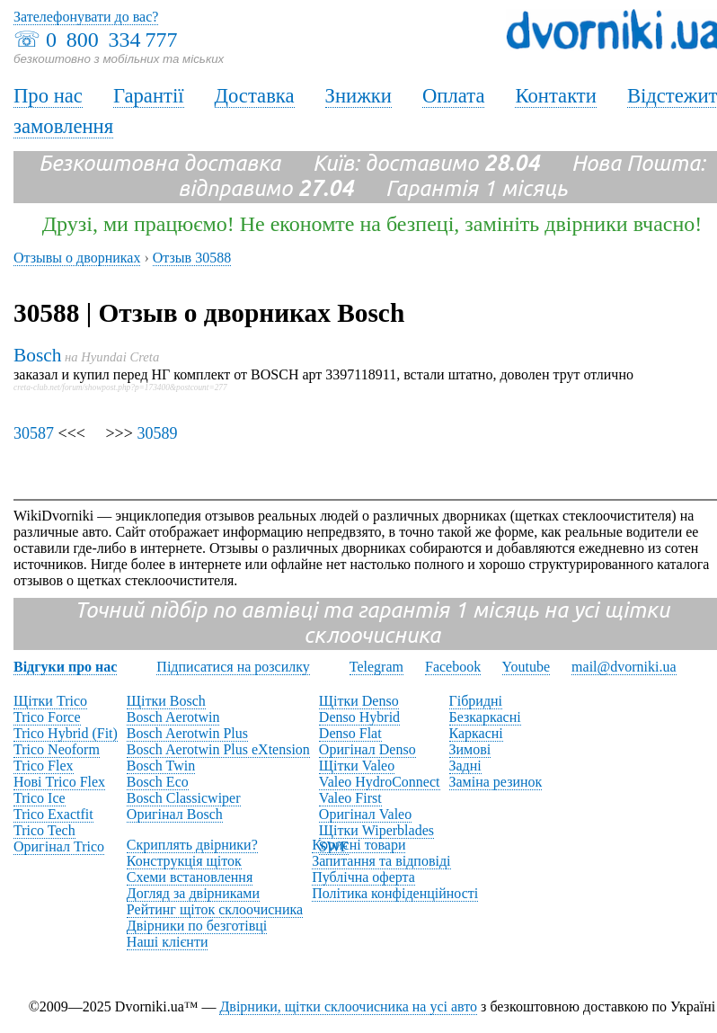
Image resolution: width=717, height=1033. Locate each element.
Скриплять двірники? (192, 844)
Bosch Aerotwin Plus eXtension (218, 749)
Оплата (453, 96)
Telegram (376, 666)
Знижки (358, 96)
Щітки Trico (50, 700)
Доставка (255, 96)
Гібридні (476, 700)
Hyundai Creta (120, 357)
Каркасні (476, 733)
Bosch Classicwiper (184, 798)
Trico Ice (39, 798)
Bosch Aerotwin (173, 717)
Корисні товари (358, 844)
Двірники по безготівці (197, 925)
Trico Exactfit (53, 814)
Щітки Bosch (166, 700)
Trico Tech (44, 830)
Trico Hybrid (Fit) (65, 733)
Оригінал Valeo (365, 814)
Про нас (48, 96)
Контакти (555, 96)
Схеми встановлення (189, 877)
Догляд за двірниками (193, 893)
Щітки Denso (359, 700)
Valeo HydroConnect (379, 781)
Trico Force (47, 717)
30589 (157, 433)
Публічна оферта (363, 877)
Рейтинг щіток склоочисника (215, 909)
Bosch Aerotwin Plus (187, 733)
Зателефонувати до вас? (85, 16)
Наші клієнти (167, 941)
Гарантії (148, 96)
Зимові (470, 749)
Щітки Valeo (356, 765)
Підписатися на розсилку (232, 666)
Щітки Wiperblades (376, 830)
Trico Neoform (56, 749)
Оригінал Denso (367, 749)
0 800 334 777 (111, 39)
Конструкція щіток (184, 860)
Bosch (37, 355)
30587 (33, 433)
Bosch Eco (158, 781)
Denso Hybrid (359, 717)
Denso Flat (350, 733)
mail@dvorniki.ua (624, 666)
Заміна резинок (496, 781)
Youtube (526, 666)
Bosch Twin (161, 765)
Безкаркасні (485, 717)
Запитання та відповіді (381, 860)
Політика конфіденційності (395, 893)
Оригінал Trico (58, 846)
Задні (465, 765)
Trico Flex (43, 765)
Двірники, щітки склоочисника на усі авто (348, 1006)
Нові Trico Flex (59, 781)
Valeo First (350, 798)
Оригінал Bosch (175, 814)
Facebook (453, 666)
